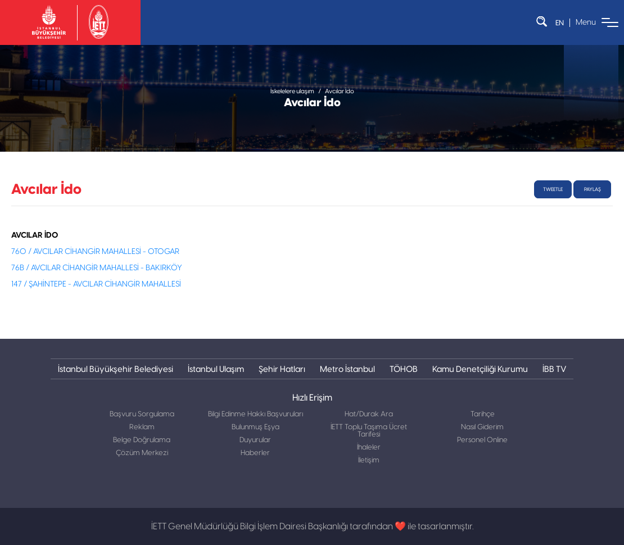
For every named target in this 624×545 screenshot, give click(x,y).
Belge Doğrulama (141, 440)
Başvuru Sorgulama (142, 414)
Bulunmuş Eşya (255, 427)
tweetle (553, 189)
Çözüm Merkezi (142, 453)
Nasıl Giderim (482, 427)
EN (559, 23)
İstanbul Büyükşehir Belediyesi (115, 369)
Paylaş (592, 189)
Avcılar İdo (339, 91)
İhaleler (369, 447)
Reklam (142, 427)
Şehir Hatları (282, 369)
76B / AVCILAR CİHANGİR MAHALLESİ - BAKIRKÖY (96, 268)
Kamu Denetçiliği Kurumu (480, 369)
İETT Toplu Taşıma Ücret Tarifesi (369, 431)
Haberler (255, 453)
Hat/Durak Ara (369, 414)
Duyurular (255, 440)
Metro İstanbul (347, 369)
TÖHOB (404, 369)
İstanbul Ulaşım (216, 369)
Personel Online (482, 440)
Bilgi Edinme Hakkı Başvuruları (255, 414)
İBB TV (554, 369)
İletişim (368, 460)
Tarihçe (483, 414)
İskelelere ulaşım (292, 91)
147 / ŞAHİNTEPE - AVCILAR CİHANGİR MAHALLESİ (96, 284)
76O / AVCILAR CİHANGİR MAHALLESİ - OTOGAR (95, 252)
